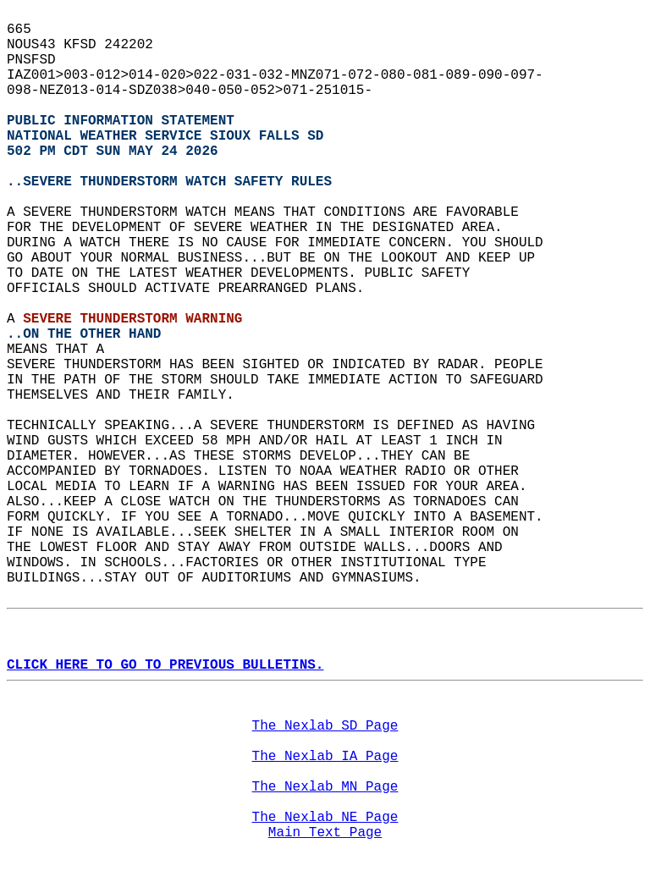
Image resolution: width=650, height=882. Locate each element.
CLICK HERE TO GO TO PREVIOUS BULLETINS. (165, 665)
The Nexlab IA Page (325, 756)
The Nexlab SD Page (325, 726)
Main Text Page (325, 833)
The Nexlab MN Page (325, 787)
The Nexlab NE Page (325, 817)
